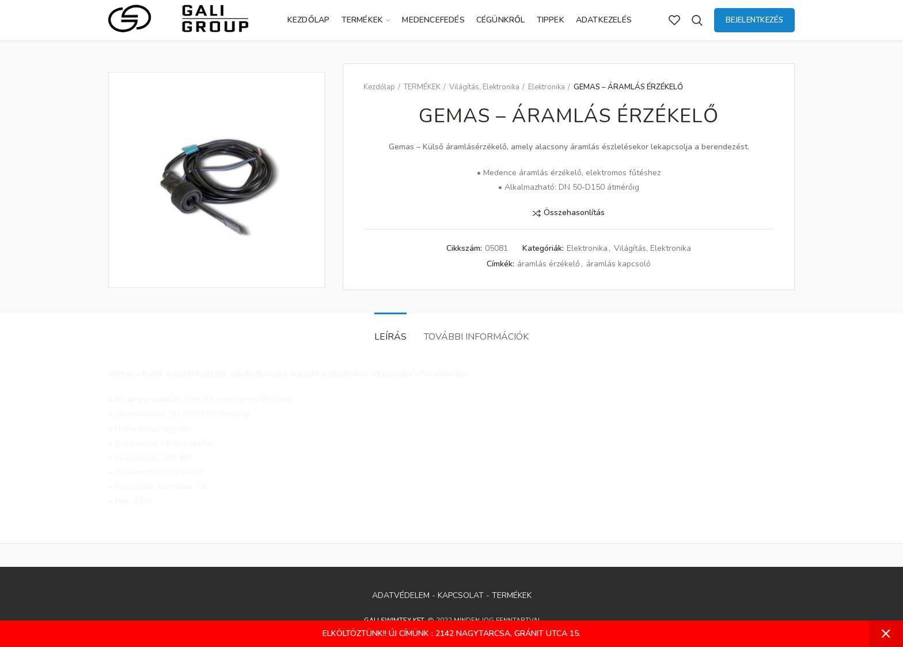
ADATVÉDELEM (401, 595)
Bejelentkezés (754, 20)
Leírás (390, 336)
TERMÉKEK (422, 87)
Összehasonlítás (574, 213)
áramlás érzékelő (548, 264)
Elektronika (546, 87)
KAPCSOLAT (461, 595)
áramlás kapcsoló (618, 264)
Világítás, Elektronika (484, 87)
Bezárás (885, 633)
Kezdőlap (379, 87)
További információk (476, 336)
